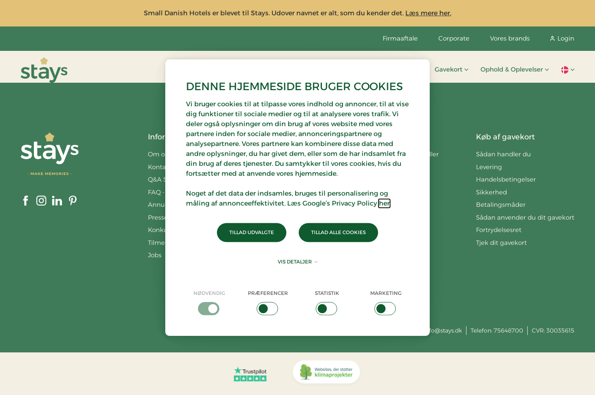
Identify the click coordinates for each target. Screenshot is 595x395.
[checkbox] (209, 302)
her (384, 203)
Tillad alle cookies (338, 232)
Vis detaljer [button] (298, 262)
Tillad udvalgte (251, 232)
